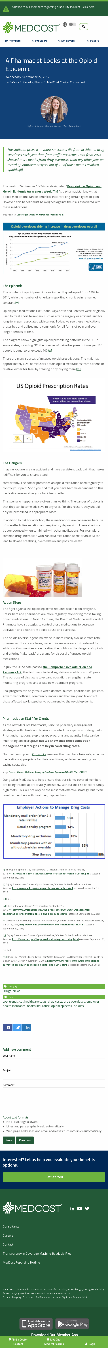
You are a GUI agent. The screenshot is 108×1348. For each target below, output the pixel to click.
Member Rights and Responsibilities (71, 1297)
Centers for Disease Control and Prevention (39, 214)
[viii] (5, 957)
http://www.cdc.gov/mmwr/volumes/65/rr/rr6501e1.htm (51, 924)
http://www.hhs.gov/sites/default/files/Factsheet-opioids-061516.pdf (49, 873)
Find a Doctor (20, 1339)
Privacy (6, 1297)
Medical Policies (54, 1344)
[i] (19, 164)
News (16, 991)
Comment (8, 1085)
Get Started (54, 1176)
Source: (13, 772)
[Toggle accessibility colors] (72, 24)
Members (15, 40)
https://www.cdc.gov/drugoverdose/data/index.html (42, 888)
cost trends (10, 1001)
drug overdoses (74, 1001)
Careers (8, 1236)
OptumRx (39, 754)
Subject (7, 1070)
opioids (79, 1006)
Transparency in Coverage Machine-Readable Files (37, 1254)
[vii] (78, 369)
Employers (68, 40)
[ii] (21, 169)
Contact (18, 1344)
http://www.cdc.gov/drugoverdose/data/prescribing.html (45, 939)
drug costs (55, 1001)
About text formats (16, 1117)
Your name (9, 1055)
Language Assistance (23, 1297)
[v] (17, 303)
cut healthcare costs (32, 1001)
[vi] (4, 935)
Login (90, 1344)
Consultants (11, 1226)
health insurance (38, 1006)
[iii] (62, 214)
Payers (94, 40)
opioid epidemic (61, 1006)
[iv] (56, 191)
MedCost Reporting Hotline (21, 1262)
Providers (41, 40)
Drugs (7, 991)
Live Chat (56, 1339)
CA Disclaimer (43, 1297)
